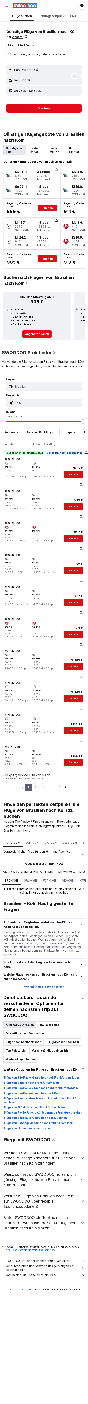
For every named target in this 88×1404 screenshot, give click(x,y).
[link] (37, 334)
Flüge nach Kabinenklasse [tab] (23, 1042)
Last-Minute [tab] (54, 150)
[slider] (83, 421)
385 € (17, 37)
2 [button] (36, 787)
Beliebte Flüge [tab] (49, 1024)
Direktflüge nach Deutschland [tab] (26, 1033)
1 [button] (28, 787)
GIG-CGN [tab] (50, 842)
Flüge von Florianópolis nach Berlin (27, 1128)
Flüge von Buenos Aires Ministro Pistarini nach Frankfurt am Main (42, 1100)
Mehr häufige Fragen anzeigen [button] (44, 986)
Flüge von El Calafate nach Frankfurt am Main (34, 1107)
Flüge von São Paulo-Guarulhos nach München (35, 1117)
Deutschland (24, 1289)
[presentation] (26, 36)
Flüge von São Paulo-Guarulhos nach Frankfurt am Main (41, 1077)
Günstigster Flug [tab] (14, 150)
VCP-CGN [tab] (32, 842)
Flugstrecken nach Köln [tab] (63, 1042)
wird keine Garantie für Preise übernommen (30, 1250)
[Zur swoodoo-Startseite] (25, 5)
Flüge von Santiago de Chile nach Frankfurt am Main (39, 1123)
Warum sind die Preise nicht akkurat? (46, 1275)
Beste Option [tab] (34, 150)
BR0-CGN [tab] (11, 880)
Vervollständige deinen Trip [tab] (50, 1050)
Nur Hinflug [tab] (74, 150)
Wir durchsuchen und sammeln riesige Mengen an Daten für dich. (46, 1268)
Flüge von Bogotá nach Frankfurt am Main (32, 1082)
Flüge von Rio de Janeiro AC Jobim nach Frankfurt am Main (43, 1112)
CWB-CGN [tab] (70, 842)
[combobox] (21, 45)
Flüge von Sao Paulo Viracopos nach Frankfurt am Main (41, 1087)
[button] (6, 6)
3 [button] (43, 787)
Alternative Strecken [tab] (20, 1024)
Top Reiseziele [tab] (16, 1050)
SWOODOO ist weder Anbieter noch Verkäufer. (46, 1261)
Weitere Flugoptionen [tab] (20, 1059)
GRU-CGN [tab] (13, 842)
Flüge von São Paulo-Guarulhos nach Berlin (33, 1093)
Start (9, 1289)
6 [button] (60, 787)
